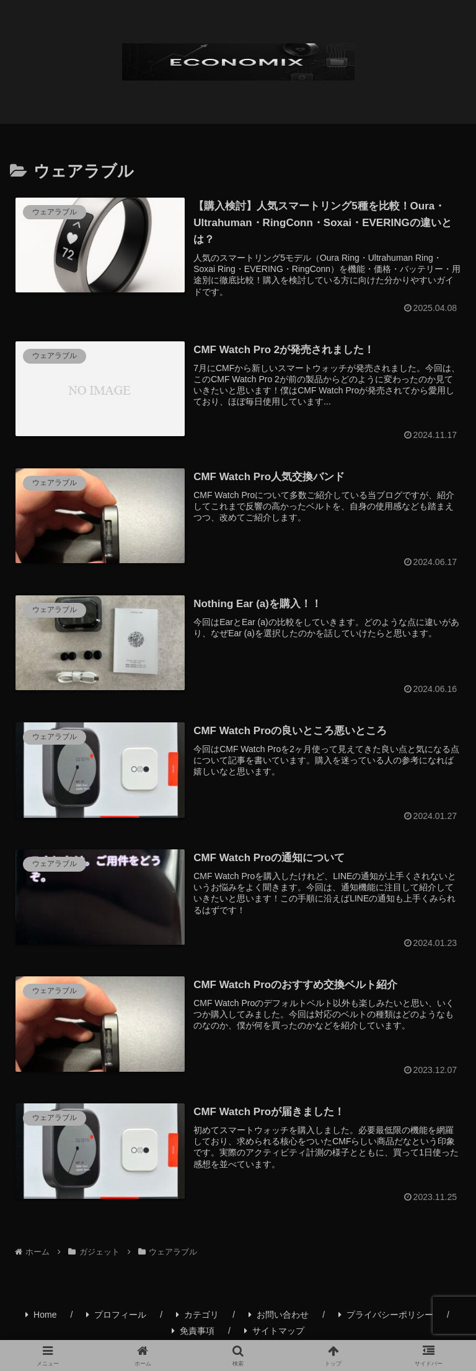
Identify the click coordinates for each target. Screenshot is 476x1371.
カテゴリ (197, 1318)
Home (40, 1318)
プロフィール (116, 1318)
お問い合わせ (279, 1318)
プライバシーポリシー (385, 1318)
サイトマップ (274, 1334)
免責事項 (193, 1334)
